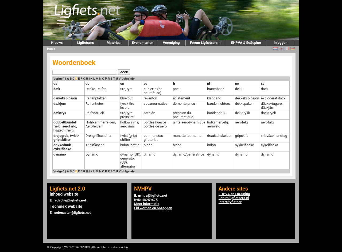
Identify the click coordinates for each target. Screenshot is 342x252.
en (122, 84)
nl (208, 84)
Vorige (58, 78)
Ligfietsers (85, 43)
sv (263, 84)
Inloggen (280, 43)
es (145, 84)
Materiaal (114, 43)
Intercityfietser (230, 202)
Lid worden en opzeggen (153, 208)
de (87, 84)
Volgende (128, 78)
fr (174, 84)
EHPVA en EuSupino (234, 194)
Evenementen (142, 43)
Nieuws (57, 43)
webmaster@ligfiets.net (72, 213)
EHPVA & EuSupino (246, 43)
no (237, 84)
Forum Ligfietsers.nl (205, 43)
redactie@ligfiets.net (69, 200)
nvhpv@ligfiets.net (152, 195)
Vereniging (171, 43)
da (55, 84)
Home (51, 49)
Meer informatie (146, 204)
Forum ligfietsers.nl (234, 198)
